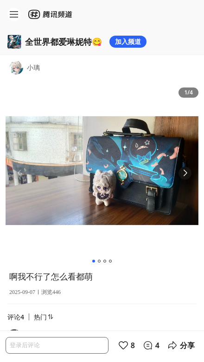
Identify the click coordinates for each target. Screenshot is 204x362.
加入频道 (128, 41)
